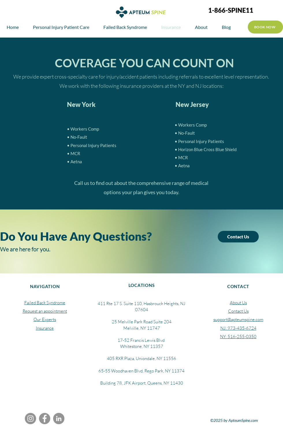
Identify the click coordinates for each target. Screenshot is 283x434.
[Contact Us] (238, 236)
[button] (201, 27)
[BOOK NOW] (265, 27)
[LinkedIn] (58, 418)
